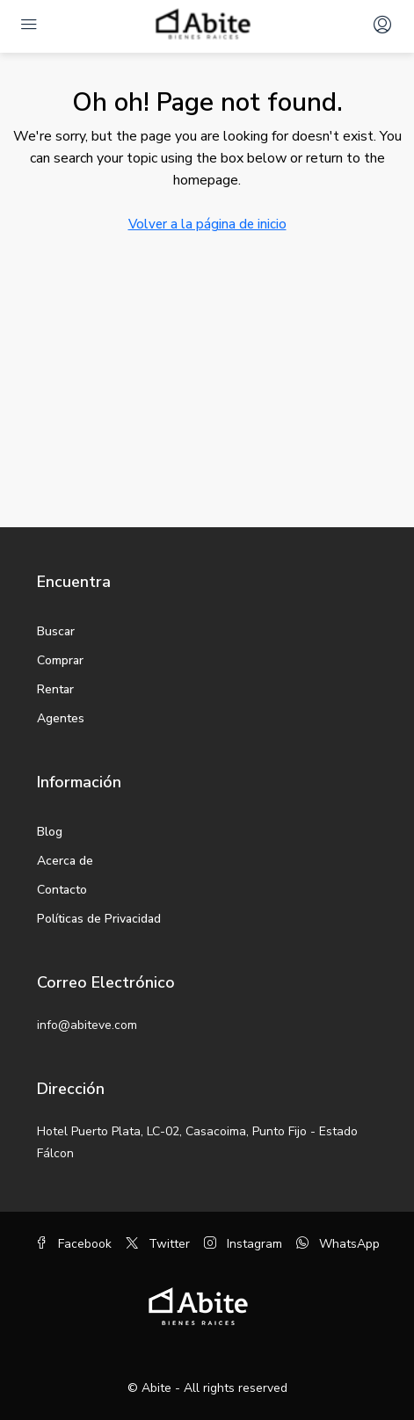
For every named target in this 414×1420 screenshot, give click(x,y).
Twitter (158, 1243)
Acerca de (65, 860)
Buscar (56, 631)
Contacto (62, 889)
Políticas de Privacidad (99, 918)
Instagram (243, 1243)
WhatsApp (338, 1243)
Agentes (60, 718)
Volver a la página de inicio (207, 224)
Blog (49, 831)
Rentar (55, 689)
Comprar (60, 660)
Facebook (73, 1243)
